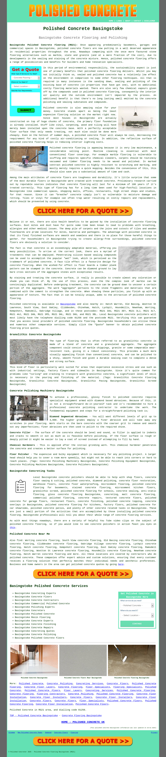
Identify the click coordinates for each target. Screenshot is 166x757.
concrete (76, 321)
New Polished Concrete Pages (30, 733)
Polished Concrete (31, 683)
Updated (48, 733)
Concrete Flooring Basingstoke (82, 715)
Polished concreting (23, 304)
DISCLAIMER (149, 21)
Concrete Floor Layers (39, 687)
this (12, 527)
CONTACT (137, 21)
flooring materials (65, 88)
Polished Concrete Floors (42, 690)
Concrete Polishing (59, 683)
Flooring (74, 733)
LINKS (119, 21)
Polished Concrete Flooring (136, 690)
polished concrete (83, 564)
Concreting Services (89, 683)
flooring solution (38, 561)
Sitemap (12, 733)
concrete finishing (90, 501)
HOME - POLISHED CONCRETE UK (83, 721)
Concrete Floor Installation (54, 704)
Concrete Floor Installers (48, 697)
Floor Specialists (98, 687)
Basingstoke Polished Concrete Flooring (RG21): (44, 45)
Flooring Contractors (51, 694)
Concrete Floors (117, 683)
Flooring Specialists (127, 687)
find (19, 540)
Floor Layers (73, 690)
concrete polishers (136, 314)
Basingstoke (68, 304)
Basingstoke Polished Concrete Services (49, 586)
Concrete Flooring (70, 687)
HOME (111, 21)
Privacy (154, 733)
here (120, 564)
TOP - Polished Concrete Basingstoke (34, 715)
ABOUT (127, 21)
